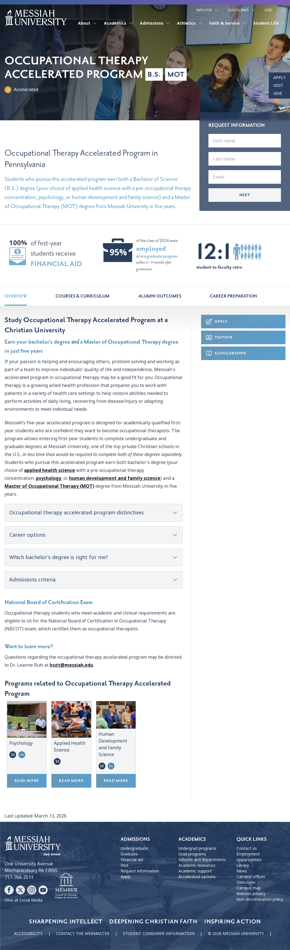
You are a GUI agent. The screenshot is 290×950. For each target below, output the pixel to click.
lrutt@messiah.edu (71, 665)
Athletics (189, 23)
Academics (118, 23)
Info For (207, 10)
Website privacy (250, 893)
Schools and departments (202, 860)
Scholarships (226, 353)
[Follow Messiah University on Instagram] (31, 890)
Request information (140, 871)
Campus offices (250, 877)
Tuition (219, 337)
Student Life (269, 23)
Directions (245, 882)
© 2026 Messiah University (236, 933)
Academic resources (197, 865)
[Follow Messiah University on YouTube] (43, 890)
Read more (26, 780)
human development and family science (114, 478)
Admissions (155, 23)
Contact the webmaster (82, 933)
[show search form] (283, 10)
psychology (48, 478)
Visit (278, 85)
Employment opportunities (248, 857)
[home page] (36, 17)
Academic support (195, 871)
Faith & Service (227, 23)
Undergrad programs (197, 848)
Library (242, 865)
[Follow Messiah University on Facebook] (9, 890)
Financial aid (132, 860)
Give (268, 10)
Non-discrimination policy (259, 899)
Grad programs (192, 854)
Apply (279, 77)
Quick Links (241, 10)
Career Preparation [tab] (233, 296)
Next (244, 194)
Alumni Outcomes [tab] (159, 296)
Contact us (246, 848)
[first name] (244, 140)
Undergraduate (134, 848)
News (241, 871)
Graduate (129, 854)
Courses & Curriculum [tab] (83, 296)
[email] (244, 177)
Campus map (248, 888)
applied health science (49, 470)
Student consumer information (158, 933)
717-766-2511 (19, 877)
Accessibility (28, 933)
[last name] (244, 159)
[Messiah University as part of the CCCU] (66, 886)
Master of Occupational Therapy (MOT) (49, 486)
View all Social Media (23, 900)
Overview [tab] (16, 296)
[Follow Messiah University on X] (20, 890)
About (87, 23)
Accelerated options (197, 877)
